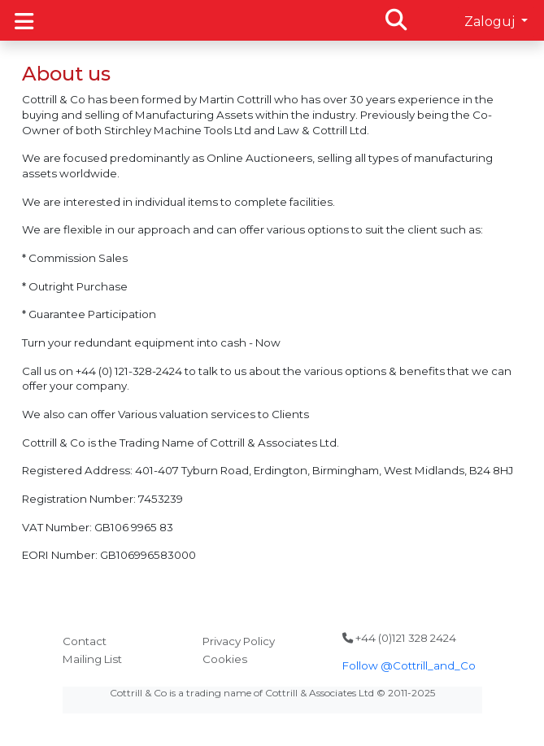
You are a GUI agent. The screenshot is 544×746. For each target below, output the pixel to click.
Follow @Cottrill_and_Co (409, 665)
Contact (85, 641)
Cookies (224, 658)
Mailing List (92, 658)
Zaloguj (491, 21)
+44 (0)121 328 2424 (399, 637)
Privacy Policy (238, 641)
